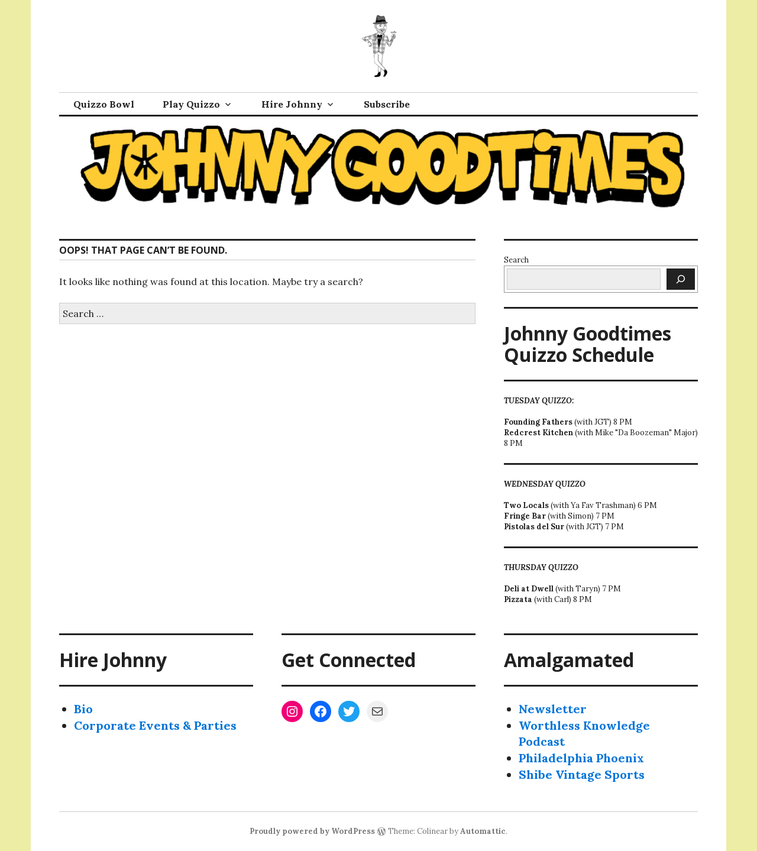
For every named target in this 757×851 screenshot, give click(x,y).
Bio (83, 708)
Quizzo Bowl (103, 104)
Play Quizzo (191, 104)
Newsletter (553, 708)
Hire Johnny (291, 104)
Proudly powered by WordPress (312, 831)
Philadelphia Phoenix (581, 757)
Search (516, 260)
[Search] (681, 279)
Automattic (483, 831)
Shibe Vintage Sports (582, 774)
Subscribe (387, 104)
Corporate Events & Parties (155, 725)
